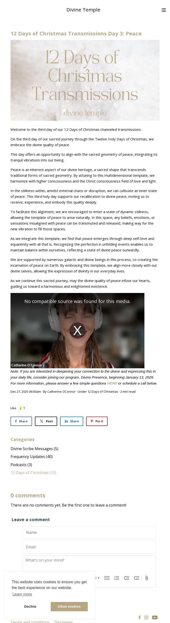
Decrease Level (127, 578)
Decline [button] (30, 606)
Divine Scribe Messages (34, 448)
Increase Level (137, 578)
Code (97, 578)
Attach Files (147, 578)
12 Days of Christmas (103, 391)
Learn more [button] (22, 594)
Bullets (107, 578)
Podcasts (21, 464)
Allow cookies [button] (69, 606)
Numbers (117, 578)
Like (13, 408)
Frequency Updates (32, 456)
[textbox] (89, 565)
